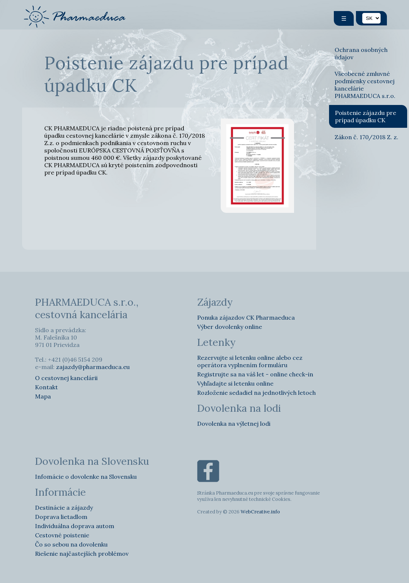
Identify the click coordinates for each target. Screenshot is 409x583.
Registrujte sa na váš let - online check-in (255, 374)
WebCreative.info (260, 512)
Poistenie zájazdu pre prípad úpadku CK (365, 116)
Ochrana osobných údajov (361, 53)
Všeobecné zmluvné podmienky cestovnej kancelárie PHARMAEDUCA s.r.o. (365, 84)
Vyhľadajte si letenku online (235, 383)
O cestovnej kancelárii (66, 378)
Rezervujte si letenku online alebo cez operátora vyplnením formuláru (250, 361)
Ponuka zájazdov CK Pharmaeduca (246, 317)
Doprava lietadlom (61, 516)
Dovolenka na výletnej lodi (233, 423)
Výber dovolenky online (229, 326)
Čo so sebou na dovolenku (71, 544)
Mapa (43, 396)
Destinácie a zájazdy (64, 507)
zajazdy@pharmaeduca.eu (93, 366)
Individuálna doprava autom (74, 526)
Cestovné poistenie (62, 535)
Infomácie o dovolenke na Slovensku (86, 476)
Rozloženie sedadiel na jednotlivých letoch (256, 392)
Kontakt (46, 387)
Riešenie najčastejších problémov (82, 553)
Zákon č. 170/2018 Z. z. (366, 137)
